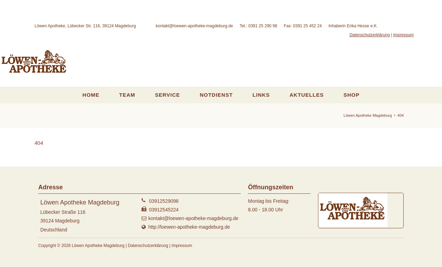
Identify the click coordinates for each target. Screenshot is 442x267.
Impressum (403, 34)
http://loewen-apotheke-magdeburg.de (189, 227)
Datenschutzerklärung (369, 34)
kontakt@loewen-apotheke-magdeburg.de (194, 25)
